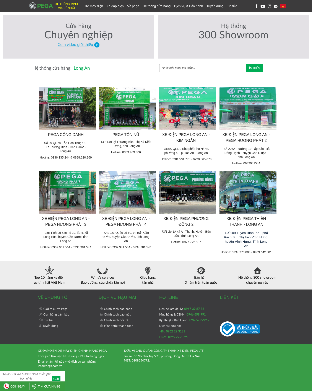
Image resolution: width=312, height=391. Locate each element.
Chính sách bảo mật (115, 314)
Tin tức (232, 6)
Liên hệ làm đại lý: (181, 309)
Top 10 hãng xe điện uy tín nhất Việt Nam (49, 275)
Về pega (133, 6)
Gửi (58, 376)
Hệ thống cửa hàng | (53, 68)
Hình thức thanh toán (116, 325)
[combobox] (202, 68)
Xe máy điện (94, 6)
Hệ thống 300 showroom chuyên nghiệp (257, 275)
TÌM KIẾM (253, 68)
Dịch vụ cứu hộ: (173, 331)
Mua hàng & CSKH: (182, 314)
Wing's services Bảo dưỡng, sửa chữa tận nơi (103, 275)
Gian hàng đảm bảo (54, 314)
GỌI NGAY (13, 386)
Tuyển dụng (215, 6)
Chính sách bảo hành (116, 309)
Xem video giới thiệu (78, 45)
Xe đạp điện (115, 6)
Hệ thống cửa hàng (157, 6)
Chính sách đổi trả (114, 320)
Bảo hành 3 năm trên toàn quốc (201, 275)
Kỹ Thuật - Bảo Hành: (184, 320)
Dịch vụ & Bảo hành (188, 6)
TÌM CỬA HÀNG (44, 386)
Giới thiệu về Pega (53, 309)
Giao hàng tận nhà (148, 275)
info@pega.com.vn (50, 366)
